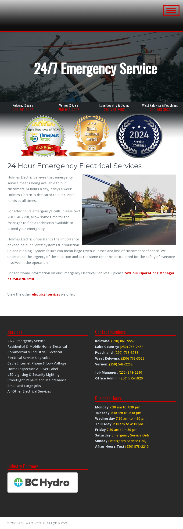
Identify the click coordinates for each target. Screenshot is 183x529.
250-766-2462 (114, 109)
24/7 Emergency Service (26, 341)
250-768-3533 (160, 109)
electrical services (46, 294)
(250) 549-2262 (121, 364)
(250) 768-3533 (132, 358)
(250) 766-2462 (131, 347)
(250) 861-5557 (123, 341)
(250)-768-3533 (126, 352)
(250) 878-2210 (130, 372)
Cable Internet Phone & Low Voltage (36, 363)
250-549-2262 (68, 109)
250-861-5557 (23, 109)
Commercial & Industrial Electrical (34, 352)
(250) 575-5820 (131, 378)
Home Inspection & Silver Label (32, 369)
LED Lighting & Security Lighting (33, 374)
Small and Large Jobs (24, 386)
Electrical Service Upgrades (28, 358)
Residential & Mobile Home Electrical (37, 346)
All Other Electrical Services (29, 391)
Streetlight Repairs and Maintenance (36, 380)
